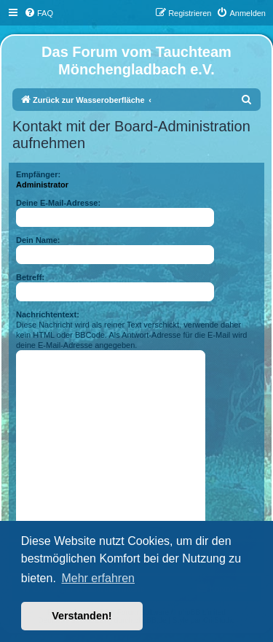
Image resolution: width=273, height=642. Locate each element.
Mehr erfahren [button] (98, 578)
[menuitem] (38, 13)
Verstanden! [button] (81, 616)
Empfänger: (38, 174)
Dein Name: (38, 240)
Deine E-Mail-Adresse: (58, 202)
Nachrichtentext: (47, 314)
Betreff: (30, 277)
